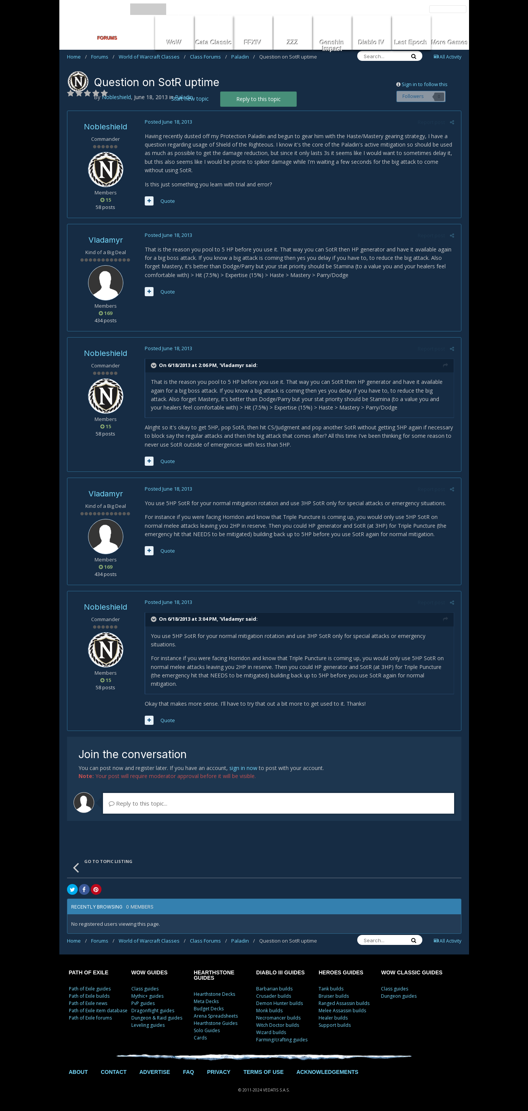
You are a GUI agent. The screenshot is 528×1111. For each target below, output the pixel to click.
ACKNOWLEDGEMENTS (327, 1072)
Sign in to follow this (425, 84)
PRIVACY (218, 1072)
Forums (102, 56)
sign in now (243, 768)
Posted (167, 121)
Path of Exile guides (90, 988)
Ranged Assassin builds (344, 1003)
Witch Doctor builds (277, 1025)
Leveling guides (148, 1025)
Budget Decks (209, 1008)
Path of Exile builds (89, 996)
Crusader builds (273, 996)
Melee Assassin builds (342, 1010)
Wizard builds (271, 1032)
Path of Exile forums (90, 1018)
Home (77, 56)
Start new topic (190, 98)
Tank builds (331, 988)
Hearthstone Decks (214, 994)
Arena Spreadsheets (216, 1016)
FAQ (188, 1072)
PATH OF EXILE (89, 972)
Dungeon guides (399, 996)
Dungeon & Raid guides (156, 1018)
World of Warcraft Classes (152, 56)
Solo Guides (207, 1030)
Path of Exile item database (98, 1010)
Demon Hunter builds (279, 1003)
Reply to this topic (258, 99)
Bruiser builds (334, 996)
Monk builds (269, 1010)
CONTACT (113, 1072)
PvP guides (143, 1003)
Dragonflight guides (152, 1010)
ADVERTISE (154, 1072)
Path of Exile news (88, 1003)
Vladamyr (105, 240)
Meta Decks (206, 1001)
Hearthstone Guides (215, 1023)
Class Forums (208, 56)
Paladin (243, 56)
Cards (200, 1037)
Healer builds (333, 1018)
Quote (167, 200)
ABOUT (78, 1072)
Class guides (145, 988)
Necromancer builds (278, 1018)
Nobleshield (105, 126)
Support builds (335, 1025)
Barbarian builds (274, 988)
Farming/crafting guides (281, 1039)
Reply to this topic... (138, 803)
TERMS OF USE (264, 1072)
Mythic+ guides (147, 996)
